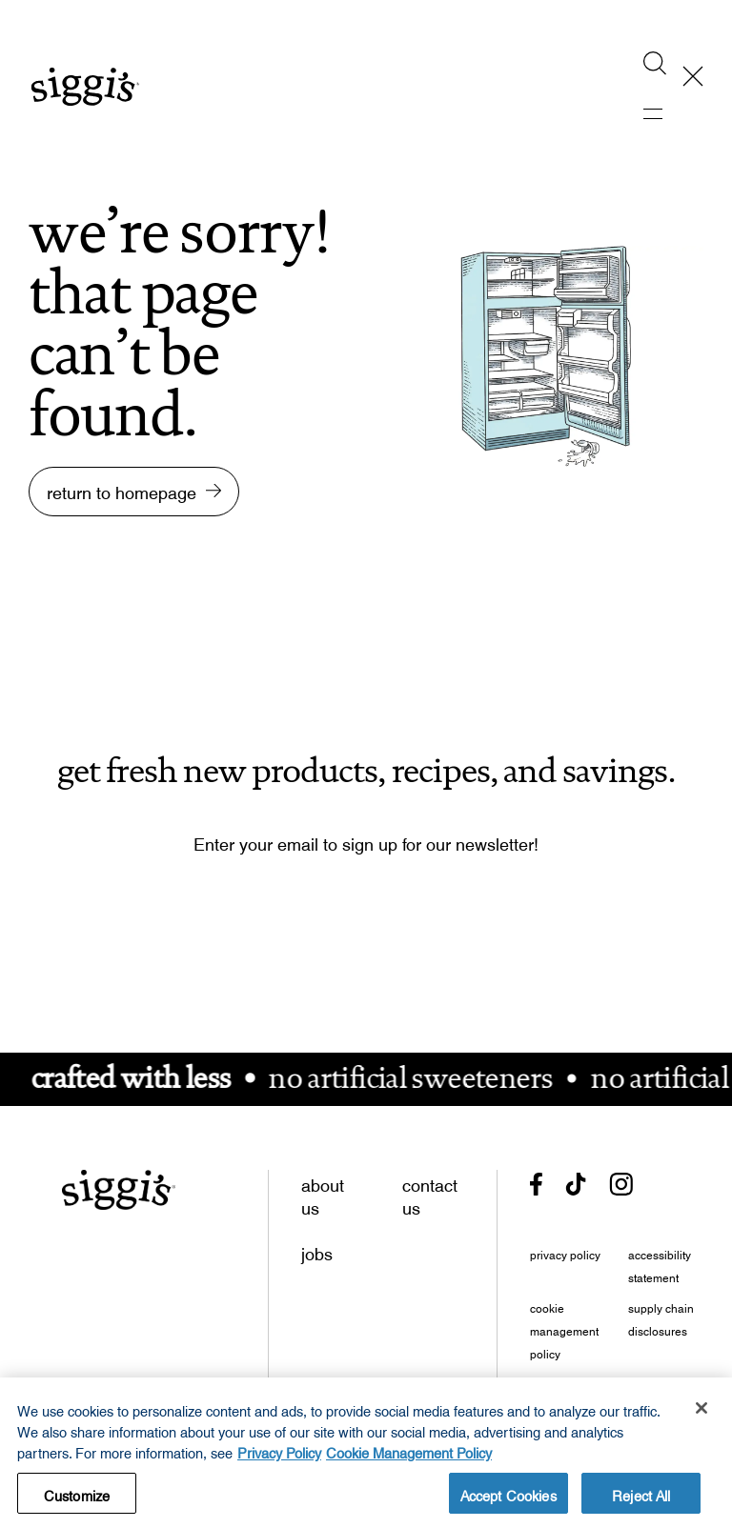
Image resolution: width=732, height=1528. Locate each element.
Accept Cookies (508, 1496)
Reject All (641, 1496)
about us (322, 1193)
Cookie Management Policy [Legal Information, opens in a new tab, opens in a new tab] (409, 1454)
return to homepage (121, 488)
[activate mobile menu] (666, 114)
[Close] (701, 1412)
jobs (317, 1249)
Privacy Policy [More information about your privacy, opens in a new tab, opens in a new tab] (279, 1454)
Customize (77, 1496)
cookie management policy (564, 1329)
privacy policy (565, 1252)
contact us (430, 1193)
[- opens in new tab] (536, 1184)
